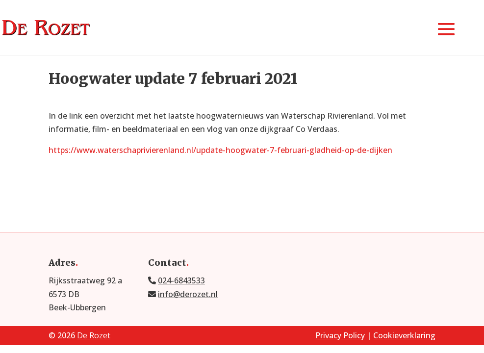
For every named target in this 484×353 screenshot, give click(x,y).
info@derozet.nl (188, 294)
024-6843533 (181, 280)
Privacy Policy (340, 335)
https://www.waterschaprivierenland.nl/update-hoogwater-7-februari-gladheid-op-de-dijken (220, 150)
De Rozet (93, 335)
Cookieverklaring (404, 335)
